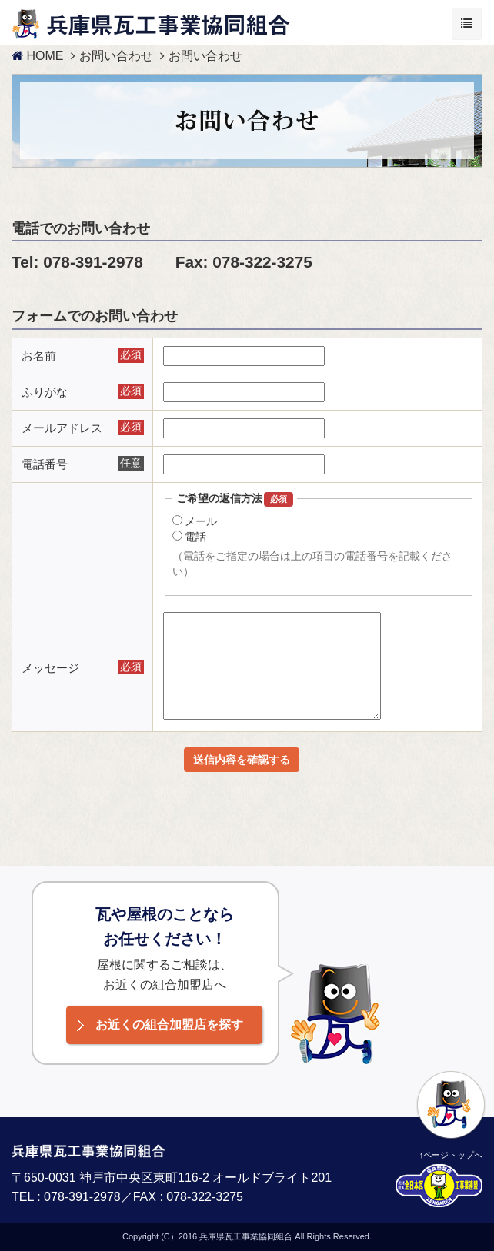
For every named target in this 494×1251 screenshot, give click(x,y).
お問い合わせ (116, 55)
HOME (37, 55)
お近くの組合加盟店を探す (169, 1024)
